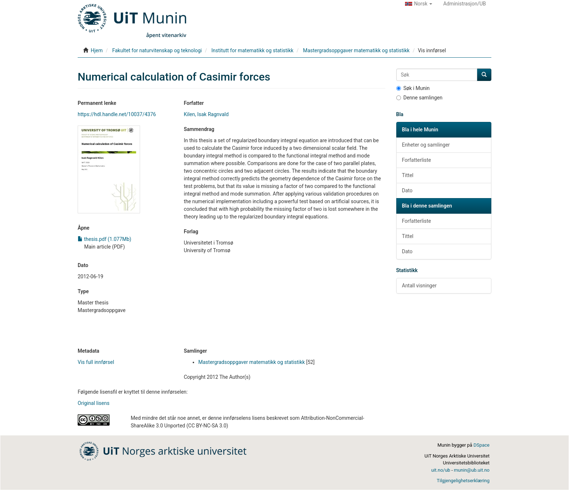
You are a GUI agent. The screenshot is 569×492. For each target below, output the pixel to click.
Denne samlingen (419, 98)
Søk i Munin (413, 88)
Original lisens (94, 403)
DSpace (482, 445)
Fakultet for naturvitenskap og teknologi (157, 50)
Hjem (97, 50)
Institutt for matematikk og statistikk (252, 50)
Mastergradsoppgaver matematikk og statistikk (356, 50)
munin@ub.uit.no (472, 470)
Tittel (408, 175)
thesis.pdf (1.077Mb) (104, 239)
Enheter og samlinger (426, 145)
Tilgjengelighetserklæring (463, 480)
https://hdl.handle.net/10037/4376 (117, 114)
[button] (419, 3)
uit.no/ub (440, 470)
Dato (407, 190)
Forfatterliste (416, 160)
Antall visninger (419, 285)
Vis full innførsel (96, 362)
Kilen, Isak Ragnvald (206, 114)
